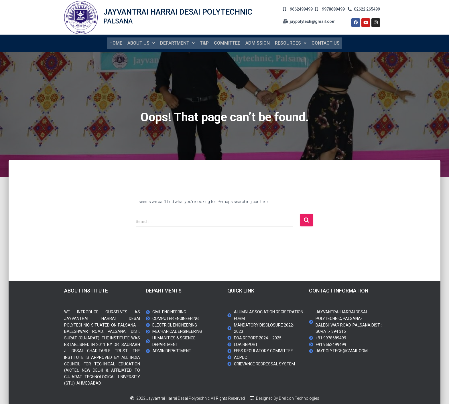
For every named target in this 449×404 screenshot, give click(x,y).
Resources (290, 42)
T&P (204, 42)
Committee (227, 42)
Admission (257, 42)
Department (177, 42)
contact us (326, 42)
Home (115, 42)
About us (141, 42)
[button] (141, 42)
